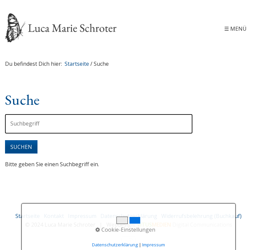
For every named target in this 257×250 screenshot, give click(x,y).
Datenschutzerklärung (128, 216)
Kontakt (54, 216)
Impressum (82, 216)
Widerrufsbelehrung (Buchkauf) (201, 216)
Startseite (77, 63)
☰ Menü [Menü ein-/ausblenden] (235, 28)
